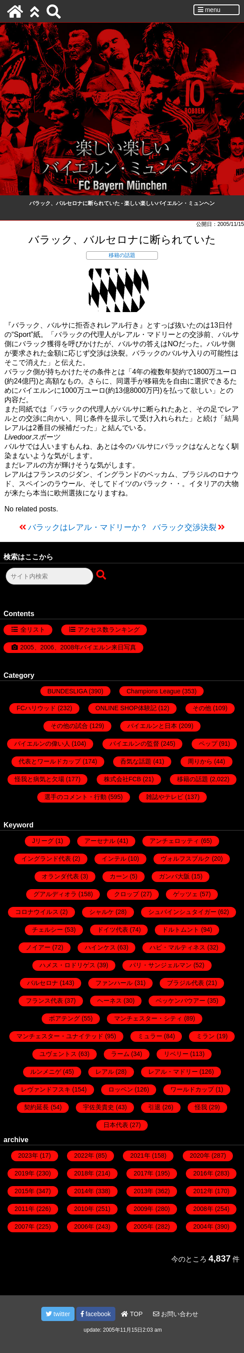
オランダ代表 (60, 876)
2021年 (140, 1155)
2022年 (84, 1155)
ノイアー (38, 947)
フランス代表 (44, 1000)
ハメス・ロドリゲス (67, 965)
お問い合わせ (175, 1313)
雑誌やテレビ (164, 796)
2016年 (203, 1173)
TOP (131, 1313)
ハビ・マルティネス (177, 947)
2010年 (84, 1208)
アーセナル (99, 840)
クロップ (126, 894)
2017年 (143, 1173)
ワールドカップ (192, 1089)
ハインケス (100, 947)
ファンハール (114, 982)
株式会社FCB (122, 779)
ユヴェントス (58, 1053)
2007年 (25, 1226)
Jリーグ (43, 840)
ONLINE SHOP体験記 (126, 708)
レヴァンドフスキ (46, 1089)
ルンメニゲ (45, 1071)
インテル (114, 858)
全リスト (32, 629)
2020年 (200, 1155)
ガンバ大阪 (174, 876)
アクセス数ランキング (109, 629)
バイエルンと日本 (152, 725)
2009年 (143, 1208)
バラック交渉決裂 (184, 527)
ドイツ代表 (112, 929)
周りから (200, 761)
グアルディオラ (55, 894)
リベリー (176, 1053)
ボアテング (64, 1018)
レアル (104, 1071)
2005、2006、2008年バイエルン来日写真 (78, 647)
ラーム (120, 1053)
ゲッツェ (185, 894)
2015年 (25, 1191)
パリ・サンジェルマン (161, 965)
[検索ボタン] (102, 575)
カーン (119, 876)
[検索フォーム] (49, 576)
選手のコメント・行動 (75, 796)
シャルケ (101, 911)
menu (209, 9)
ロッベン (120, 1089)
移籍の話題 (122, 255)
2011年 (25, 1208)
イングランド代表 (46, 858)
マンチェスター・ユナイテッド (59, 1036)
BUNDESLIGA (67, 691)
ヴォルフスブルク (185, 858)
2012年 (203, 1191)
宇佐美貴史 (98, 1107)
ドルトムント (180, 929)
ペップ (208, 743)
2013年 (143, 1191)
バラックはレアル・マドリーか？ (88, 527)
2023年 (28, 1155)
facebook (96, 1313)
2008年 (203, 1208)
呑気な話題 (135, 761)
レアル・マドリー (173, 1071)
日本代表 (115, 1124)
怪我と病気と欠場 (39, 779)
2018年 (84, 1173)
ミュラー (150, 1036)
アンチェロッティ (174, 840)
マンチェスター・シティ (148, 1018)
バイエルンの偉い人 (42, 743)
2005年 (143, 1226)
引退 (154, 1107)
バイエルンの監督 (134, 743)
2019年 (25, 1173)
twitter (58, 1313)
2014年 (84, 1191)
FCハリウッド (36, 708)
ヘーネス (109, 1000)
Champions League (153, 691)
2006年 (84, 1226)
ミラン (205, 1036)
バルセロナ (42, 982)
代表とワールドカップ (50, 761)
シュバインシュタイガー (182, 911)
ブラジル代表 (185, 982)
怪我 (201, 1107)
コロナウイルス (37, 911)
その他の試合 (69, 725)
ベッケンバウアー (180, 1000)
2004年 (203, 1226)
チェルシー (47, 929)
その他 (202, 708)
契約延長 (36, 1107)
